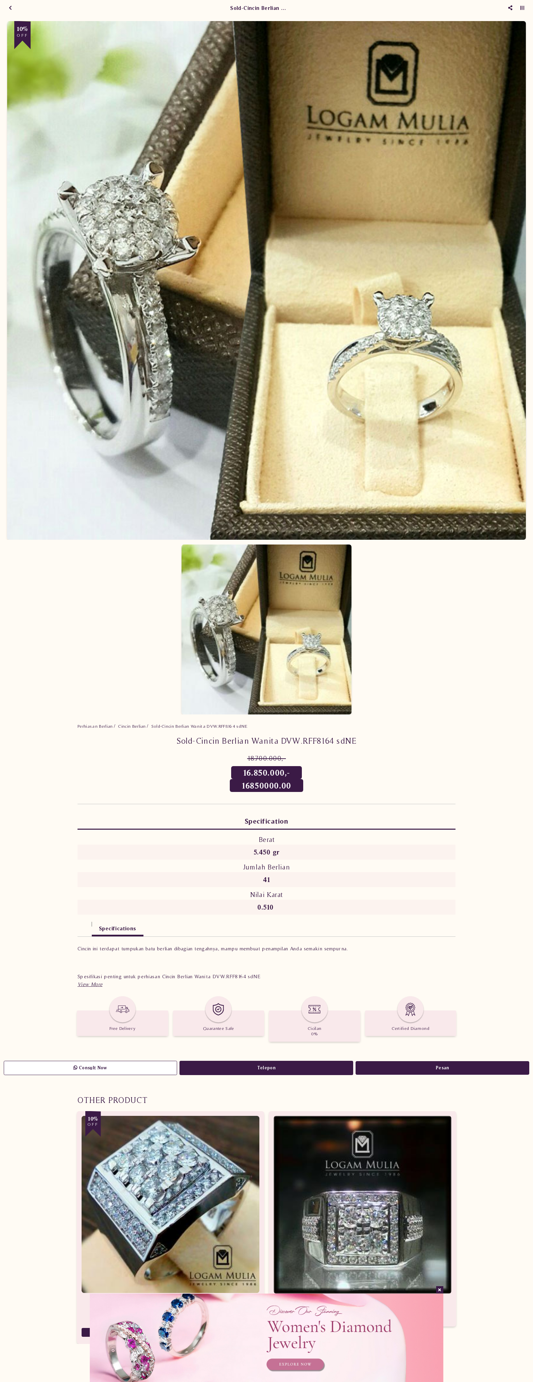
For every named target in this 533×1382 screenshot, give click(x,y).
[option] (266, 280)
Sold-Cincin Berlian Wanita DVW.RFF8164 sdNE (199, 726)
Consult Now (90, 1067)
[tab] (85, 925)
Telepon (266, 1067)
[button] (90, 984)
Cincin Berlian (132, 726)
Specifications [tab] (117, 928)
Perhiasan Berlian (95, 726)
